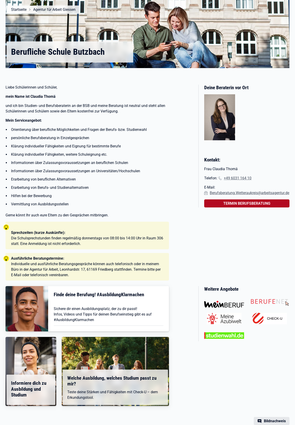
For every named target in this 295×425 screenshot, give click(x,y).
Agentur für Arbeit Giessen (54, 9)
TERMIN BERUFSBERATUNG (246, 203)
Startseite (19, 9)
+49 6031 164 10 (237, 178)
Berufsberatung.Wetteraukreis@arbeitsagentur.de (249, 193)
